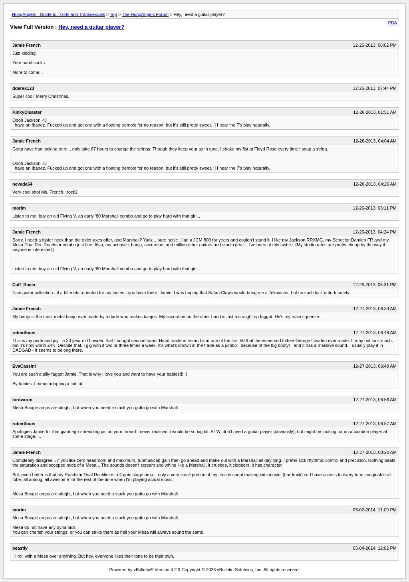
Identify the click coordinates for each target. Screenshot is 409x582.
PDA (392, 22)
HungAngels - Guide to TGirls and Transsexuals (58, 14)
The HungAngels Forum (145, 14)
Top (113, 14)
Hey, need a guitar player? (91, 27)
